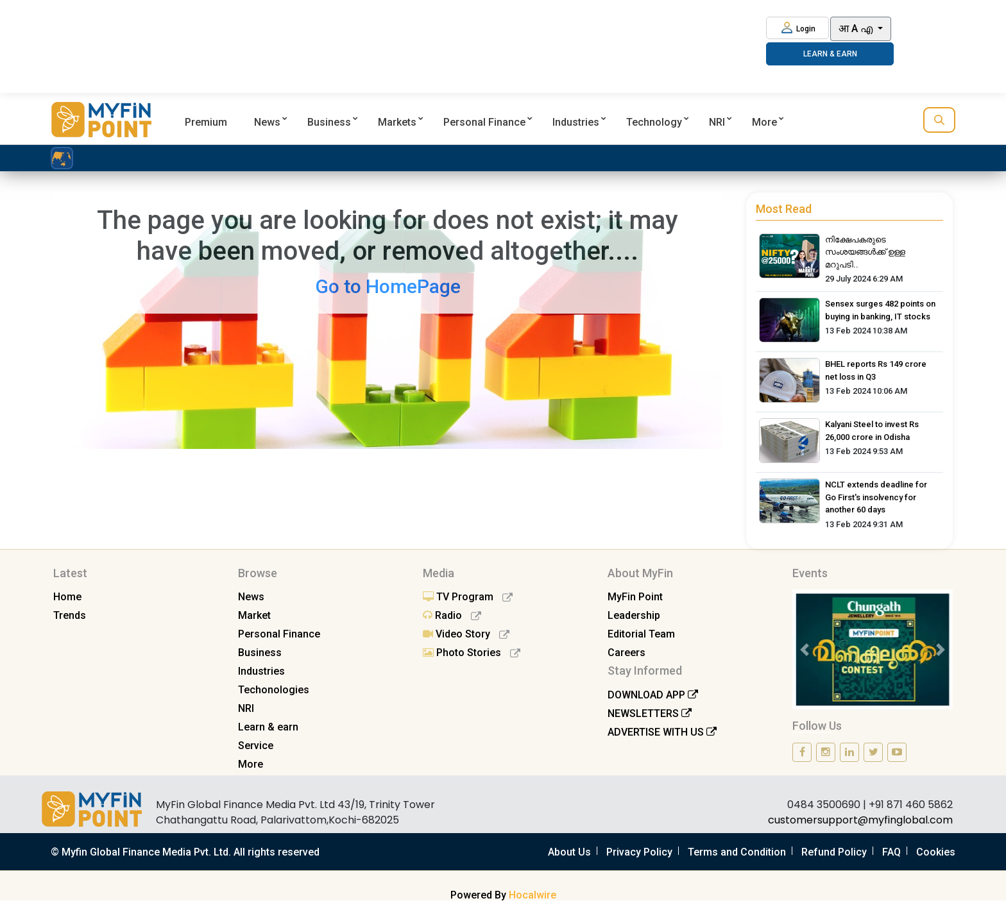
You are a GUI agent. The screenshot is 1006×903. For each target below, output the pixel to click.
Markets (397, 122)
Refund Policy (834, 852)
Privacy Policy (639, 852)
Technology (654, 122)
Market (254, 615)
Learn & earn (268, 727)
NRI (717, 122)
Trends (69, 615)
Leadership (634, 615)
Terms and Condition (737, 852)
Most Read (784, 208)
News (267, 122)
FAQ (891, 852)
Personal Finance (484, 122)
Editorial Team (641, 634)
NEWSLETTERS (650, 713)
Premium (206, 122)
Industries (575, 122)
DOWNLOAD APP (653, 695)
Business (329, 122)
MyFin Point (635, 597)
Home (67, 597)
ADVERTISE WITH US (662, 732)
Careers (626, 652)
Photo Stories (471, 652)
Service (255, 745)
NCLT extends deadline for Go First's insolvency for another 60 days (876, 497)
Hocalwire (532, 895)
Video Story (466, 634)
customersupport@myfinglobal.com (860, 820)
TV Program (468, 597)
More (764, 122)
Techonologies (273, 690)
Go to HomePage (388, 286)
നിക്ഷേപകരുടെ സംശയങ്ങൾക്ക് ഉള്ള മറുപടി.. (865, 252)
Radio (452, 615)
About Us (569, 852)
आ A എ (857, 28)
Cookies (935, 852)
